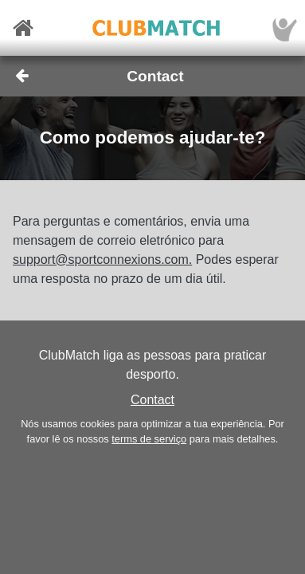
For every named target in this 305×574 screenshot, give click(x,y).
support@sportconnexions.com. (102, 259)
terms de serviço (148, 439)
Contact (152, 400)
